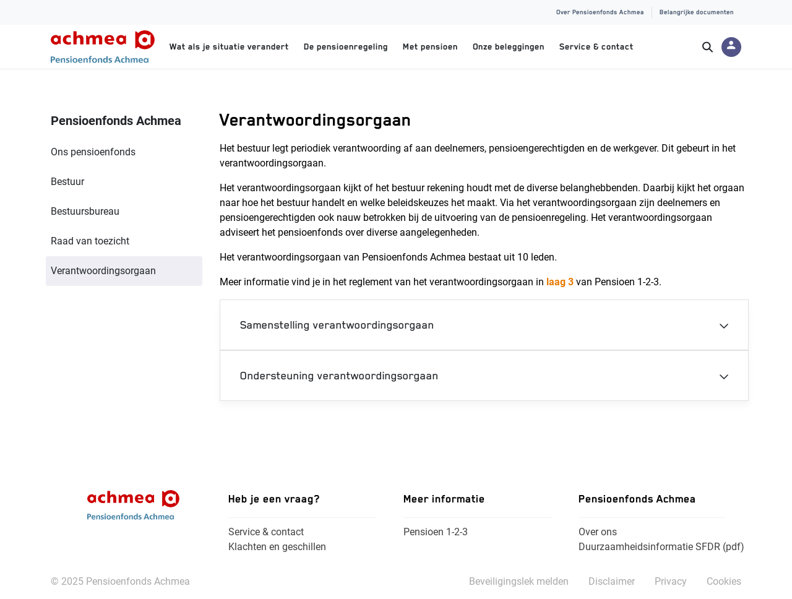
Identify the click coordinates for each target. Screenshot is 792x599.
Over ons (598, 532)
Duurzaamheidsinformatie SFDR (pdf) (661, 547)
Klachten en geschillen (277, 547)
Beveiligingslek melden (519, 581)
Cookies (724, 581)
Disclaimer (611, 581)
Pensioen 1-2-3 (435, 532)
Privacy (671, 581)
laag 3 (560, 282)
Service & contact (266, 532)
